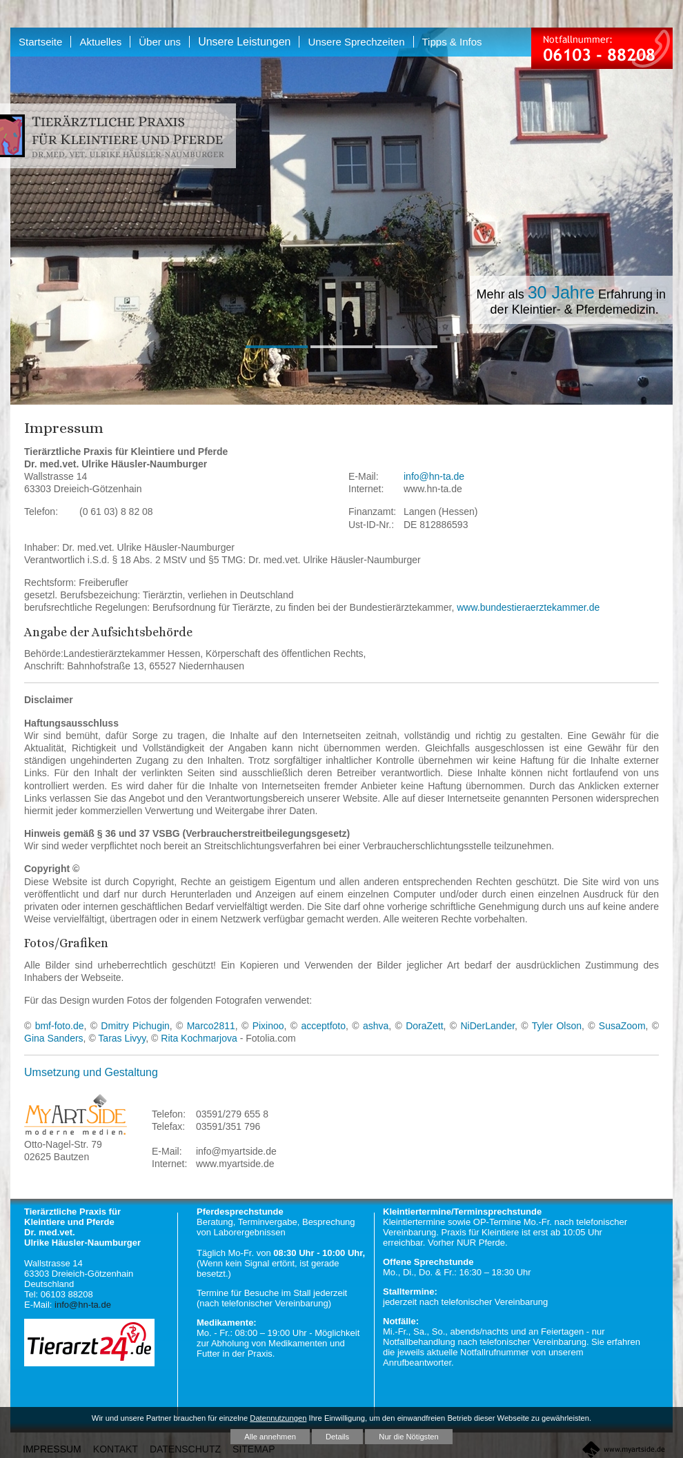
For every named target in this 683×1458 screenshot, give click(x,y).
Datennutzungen (278, 1418)
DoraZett (424, 1025)
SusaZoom (622, 1025)
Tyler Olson (557, 1025)
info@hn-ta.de (434, 476)
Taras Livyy (122, 1038)
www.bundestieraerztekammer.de (528, 607)
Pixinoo (268, 1025)
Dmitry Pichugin (135, 1025)
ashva (375, 1025)
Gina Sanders (53, 1038)
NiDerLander (487, 1025)
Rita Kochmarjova (199, 1038)
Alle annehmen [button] (270, 1436)
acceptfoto (323, 1025)
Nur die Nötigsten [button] (408, 1436)
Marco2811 (211, 1025)
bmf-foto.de (59, 1025)
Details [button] (337, 1436)
